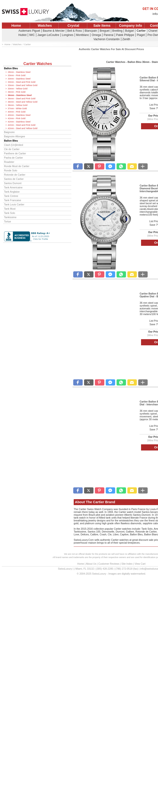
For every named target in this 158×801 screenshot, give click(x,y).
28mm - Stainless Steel (19, 72)
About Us (91, 563)
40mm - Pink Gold (16, 112)
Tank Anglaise (12, 191)
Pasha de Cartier (13, 157)
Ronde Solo (10, 170)
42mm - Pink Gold (16, 118)
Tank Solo (9, 213)
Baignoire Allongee (14, 136)
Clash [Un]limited (13, 144)
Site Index (127, 563)
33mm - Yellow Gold (17, 88)
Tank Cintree (11, 196)
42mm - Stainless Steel (19, 122)
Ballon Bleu (11, 68)
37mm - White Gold (17, 108)
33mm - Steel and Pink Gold (21, 82)
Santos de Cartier (14, 179)
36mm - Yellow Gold (17, 105)
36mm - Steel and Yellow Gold (22, 102)
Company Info (130, 25)
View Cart (140, 563)
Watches (45, 25)
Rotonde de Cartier (14, 174)
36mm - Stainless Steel (20, 95)
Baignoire (9, 132)
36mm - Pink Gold (16, 92)
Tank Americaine (13, 187)
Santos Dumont (12, 183)
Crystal (73, 25)
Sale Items (101, 25)
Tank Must (10, 208)
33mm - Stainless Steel (19, 79)
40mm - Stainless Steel (19, 115)
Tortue (7, 221)
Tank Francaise (12, 200)
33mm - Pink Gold (16, 75)
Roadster (9, 161)
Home (16, 25)
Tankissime (10, 217)
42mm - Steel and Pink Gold (21, 125)
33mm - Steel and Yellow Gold (22, 85)
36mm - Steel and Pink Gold (21, 98)
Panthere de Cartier (15, 153)
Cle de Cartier (12, 149)
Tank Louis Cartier (14, 204)
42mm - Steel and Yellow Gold (22, 128)
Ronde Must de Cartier (16, 166)
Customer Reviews (108, 563)
